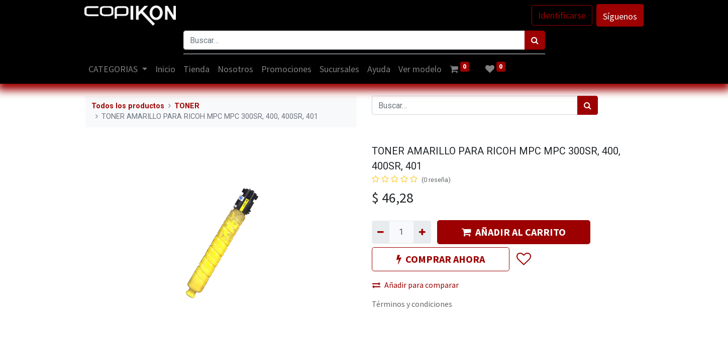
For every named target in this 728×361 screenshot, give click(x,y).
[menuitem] (166, 69)
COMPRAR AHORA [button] (440, 259)
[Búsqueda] (535, 40)
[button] (523, 259)
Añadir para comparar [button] (415, 285)
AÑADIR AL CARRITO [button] (514, 232)
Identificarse (561, 15)
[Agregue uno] (422, 232)
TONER (186, 106)
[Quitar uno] (380, 232)
